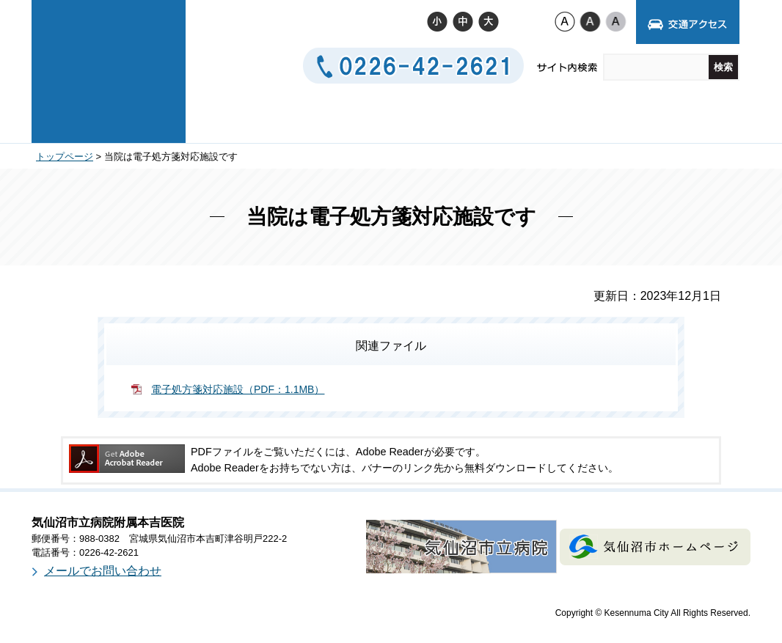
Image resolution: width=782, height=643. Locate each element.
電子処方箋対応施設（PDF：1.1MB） (237, 389)
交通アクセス (468, 118)
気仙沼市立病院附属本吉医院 (109, 69)
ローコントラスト (616, 21)
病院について (253, 118)
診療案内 (360, 118)
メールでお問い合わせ (102, 571)
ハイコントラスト (590, 21)
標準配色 (564, 21)
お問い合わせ (577, 118)
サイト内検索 (568, 68)
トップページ (64, 156)
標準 (462, 21)
